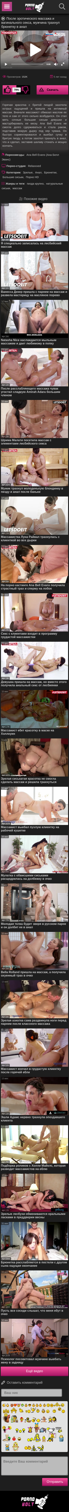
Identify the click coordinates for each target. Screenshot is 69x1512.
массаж (17, 188)
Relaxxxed (34, 165)
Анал (38, 172)
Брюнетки (50, 172)
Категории (13, 172)
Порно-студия (16, 165)
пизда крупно (35, 183)
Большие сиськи (13, 177)
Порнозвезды (14, 154)
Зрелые (28, 172)
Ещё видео (34, 1371)
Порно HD (32, 177)
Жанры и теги (15, 183)
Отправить (55, 1482)
